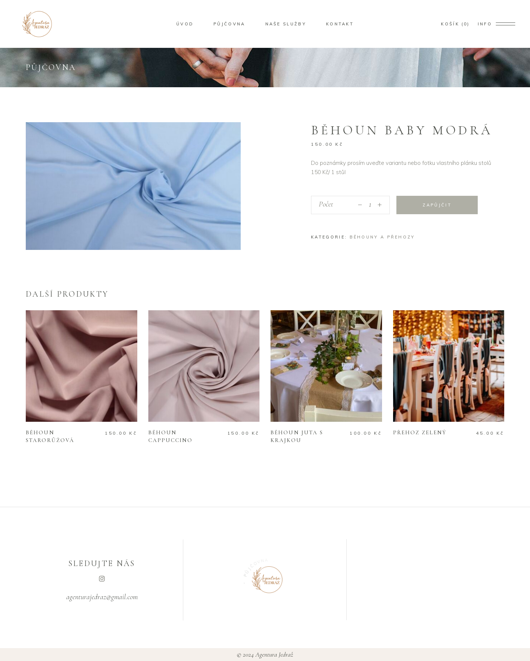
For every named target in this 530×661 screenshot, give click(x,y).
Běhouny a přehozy (382, 237)
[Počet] (370, 205)
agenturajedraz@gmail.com (102, 597)
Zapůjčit (437, 205)
